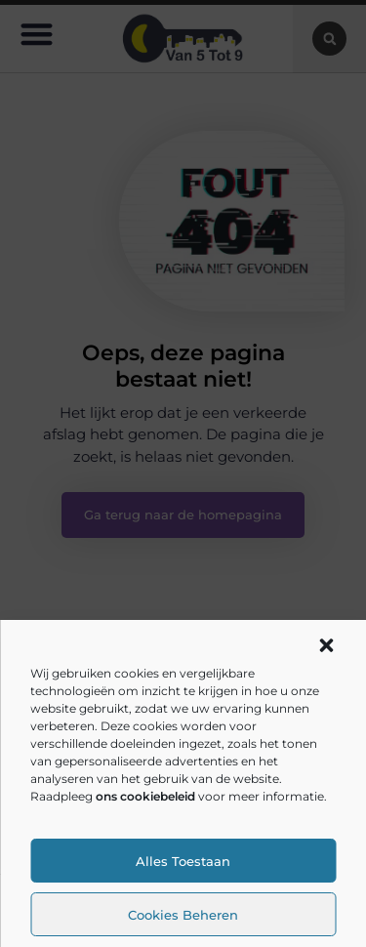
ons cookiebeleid (145, 796)
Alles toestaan (183, 861)
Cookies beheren (183, 915)
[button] (326, 645)
